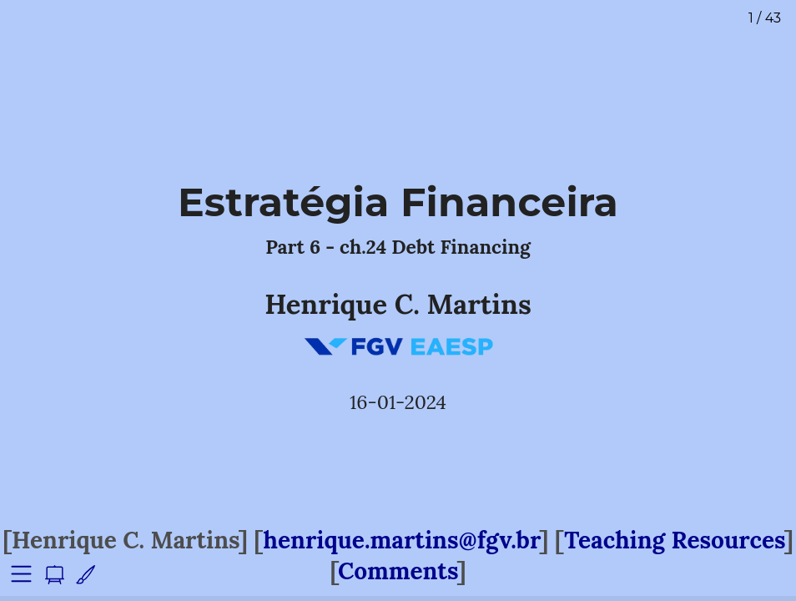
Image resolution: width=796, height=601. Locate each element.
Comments (397, 571)
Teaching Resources (674, 540)
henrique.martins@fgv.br (402, 540)
